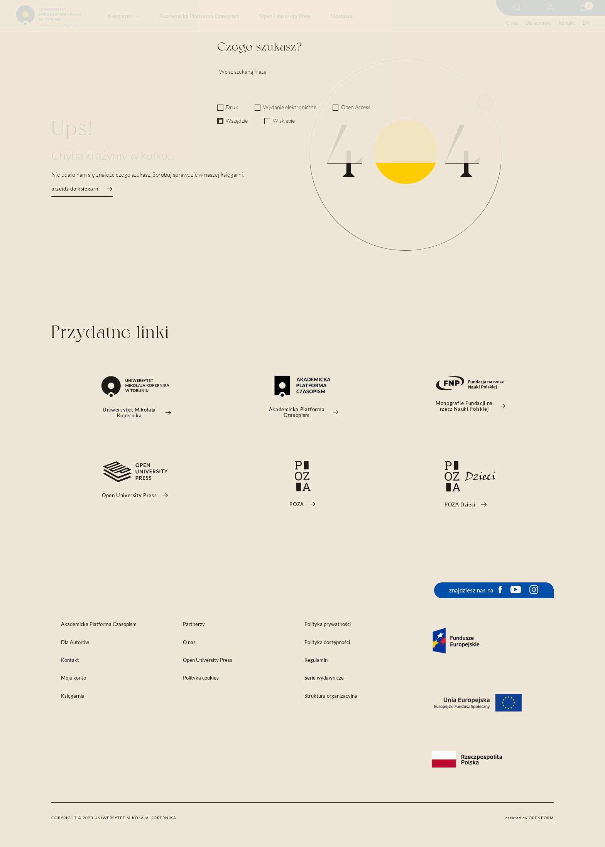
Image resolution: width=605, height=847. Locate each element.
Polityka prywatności (327, 624)
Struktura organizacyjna (330, 696)
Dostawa (341, 16)
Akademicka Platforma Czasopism (199, 16)
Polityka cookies (201, 678)
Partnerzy (194, 624)
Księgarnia (120, 16)
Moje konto (73, 678)
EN (586, 23)
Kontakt (567, 23)
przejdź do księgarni (82, 189)
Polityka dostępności (327, 642)
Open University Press (285, 16)
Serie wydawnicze (324, 678)
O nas (512, 23)
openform (541, 817)
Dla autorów (538, 23)
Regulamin (316, 660)
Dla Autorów (75, 642)
